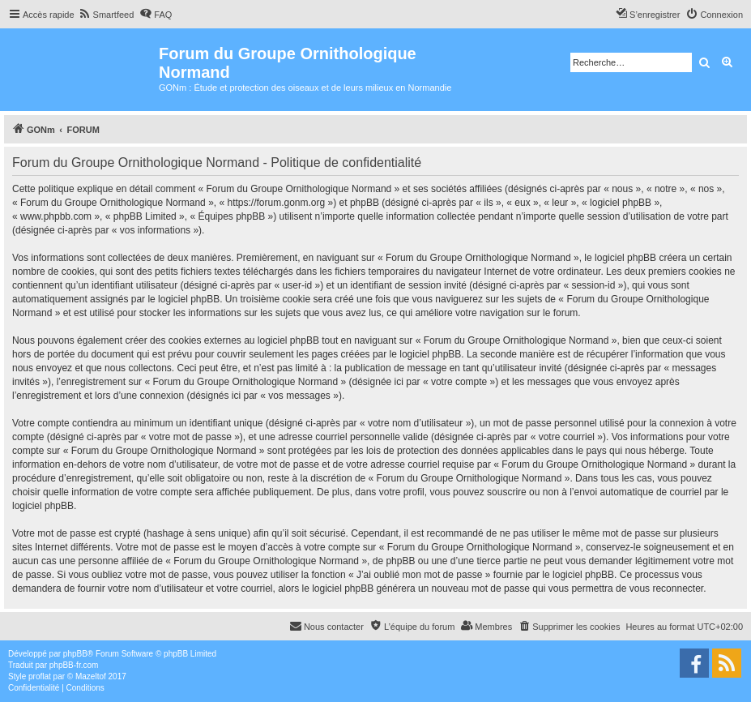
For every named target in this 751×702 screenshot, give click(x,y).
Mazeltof (90, 676)
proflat (39, 676)
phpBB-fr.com (74, 665)
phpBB (75, 653)
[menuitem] (106, 14)
